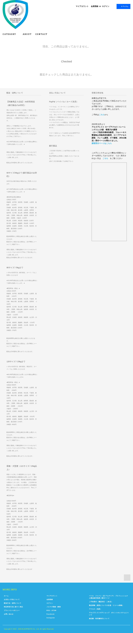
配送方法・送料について (12, 603)
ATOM (54, 610)
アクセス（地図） (95, 609)
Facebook (51, 614)
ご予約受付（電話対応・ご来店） (101, 601)
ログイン (105, 6)
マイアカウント (82, 6)
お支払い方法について (12, 599)
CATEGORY (11, 34)
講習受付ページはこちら (102, 143)
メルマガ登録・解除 (54, 607)
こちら (101, 115)
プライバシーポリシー (12, 610)
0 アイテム (123, 6)
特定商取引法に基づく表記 (13, 607)
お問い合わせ (8, 614)
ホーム (6, 596)
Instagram (51, 618)
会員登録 (94, 6)
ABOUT (27, 34)
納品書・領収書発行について (99, 618)
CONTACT (41, 34)
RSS (48, 610)
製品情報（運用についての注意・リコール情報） (106, 605)
